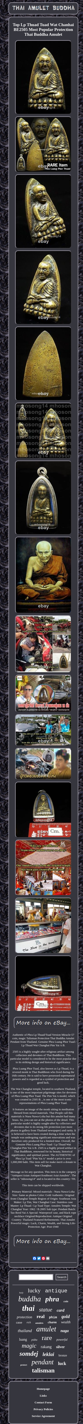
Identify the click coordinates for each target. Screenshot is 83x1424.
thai (28, 1308)
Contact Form (43, 1402)
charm (52, 1322)
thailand (25, 1330)
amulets (39, 1323)
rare (47, 1337)
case (19, 1322)
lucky (34, 1290)
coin (66, 1301)
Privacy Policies (43, 1409)
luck (62, 1363)
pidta (34, 1339)
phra (52, 1299)
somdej (28, 1353)
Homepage (43, 1388)
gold (66, 1316)
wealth (66, 1322)
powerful (62, 1339)
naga (65, 1331)
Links (43, 1395)
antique (56, 1291)
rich (29, 1322)
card (60, 1310)
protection (24, 1317)
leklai (48, 1354)
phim (53, 1317)
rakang (46, 1347)
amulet (46, 1329)
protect (23, 1365)
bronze (63, 1355)
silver (60, 1347)
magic (29, 1345)
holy (21, 1292)
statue (45, 1310)
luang (23, 1339)
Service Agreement (43, 1416)
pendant (42, 1362)
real (40, 1316)
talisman (43, 1370)
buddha (29, 1299)
